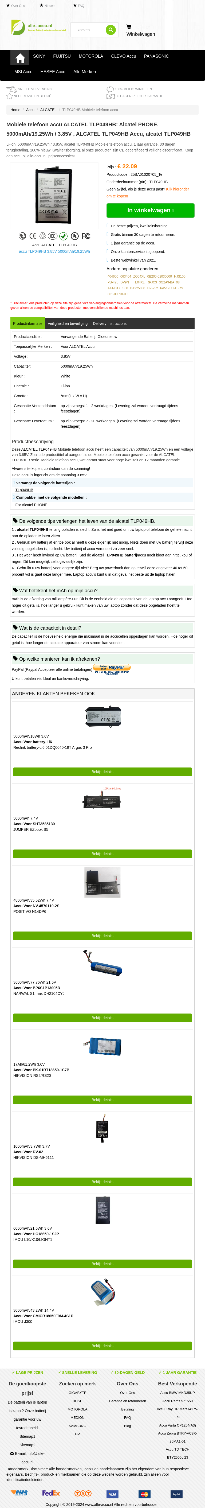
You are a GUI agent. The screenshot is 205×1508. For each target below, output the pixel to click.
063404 (125, 276)
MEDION (77, 1418)
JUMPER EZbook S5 (30, 829)
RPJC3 (152, 282)
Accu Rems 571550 (178, 1401)
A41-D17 (114, 288)
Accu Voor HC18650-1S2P (36, 1234)
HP (77, 1434)
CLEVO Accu (123, 56)
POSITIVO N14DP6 (29, 911)
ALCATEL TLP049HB (39, 449)
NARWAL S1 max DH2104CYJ (39, 993)
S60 (125, 288)
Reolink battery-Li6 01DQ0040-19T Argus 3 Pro (52, 747)
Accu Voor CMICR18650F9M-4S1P (43, 1316)
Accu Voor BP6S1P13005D (36, 988)
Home (15, 110)
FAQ (81, 6)
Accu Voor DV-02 (28, 1152)
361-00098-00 (118, 294)
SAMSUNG (77, 1426)
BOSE (77, 1401)
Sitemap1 (27, 1436)
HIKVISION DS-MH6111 (33, 1157)
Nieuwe (50, 6)
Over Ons (18, 6)
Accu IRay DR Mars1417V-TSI (177, 1413)
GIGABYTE (77, 1393)
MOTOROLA (91, 56)
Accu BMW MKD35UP (177, 1393)
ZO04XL (139, 276)
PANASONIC (156, 56)
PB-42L (113, 282)
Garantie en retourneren (127, 1401)
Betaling (127, 1409)
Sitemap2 (27, 1445)
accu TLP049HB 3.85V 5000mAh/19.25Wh (54, 251)
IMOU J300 (22, 1321)
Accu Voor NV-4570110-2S (36, 906)
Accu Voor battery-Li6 (32, 742)
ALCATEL (48, 110)
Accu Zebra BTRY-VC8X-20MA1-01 (177, 1437)
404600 (113, 276)
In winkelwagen (150, 210)
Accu (30, 110)
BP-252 (152, 288)
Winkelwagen (141, 31)
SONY (39, 56)
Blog (127, 1426)
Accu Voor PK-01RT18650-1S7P (41, 1070)
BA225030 (137, 288)
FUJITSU (62, 56)
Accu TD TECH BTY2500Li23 (177, 1453)
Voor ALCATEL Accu (77, 346)
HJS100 (180, 276)
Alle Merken (84, 71)
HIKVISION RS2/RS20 (32, 1075)
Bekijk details (102, 772)
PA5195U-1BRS (171, 288)
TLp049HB (24, 490)
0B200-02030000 (159, 276)
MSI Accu (23, 71)
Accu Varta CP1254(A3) (177, 1425)
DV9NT (125, 282)
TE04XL (138, 282)
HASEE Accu (53, 71)
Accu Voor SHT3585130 (34, 824)
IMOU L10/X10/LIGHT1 (32, 1239)
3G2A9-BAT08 (169, 282)
